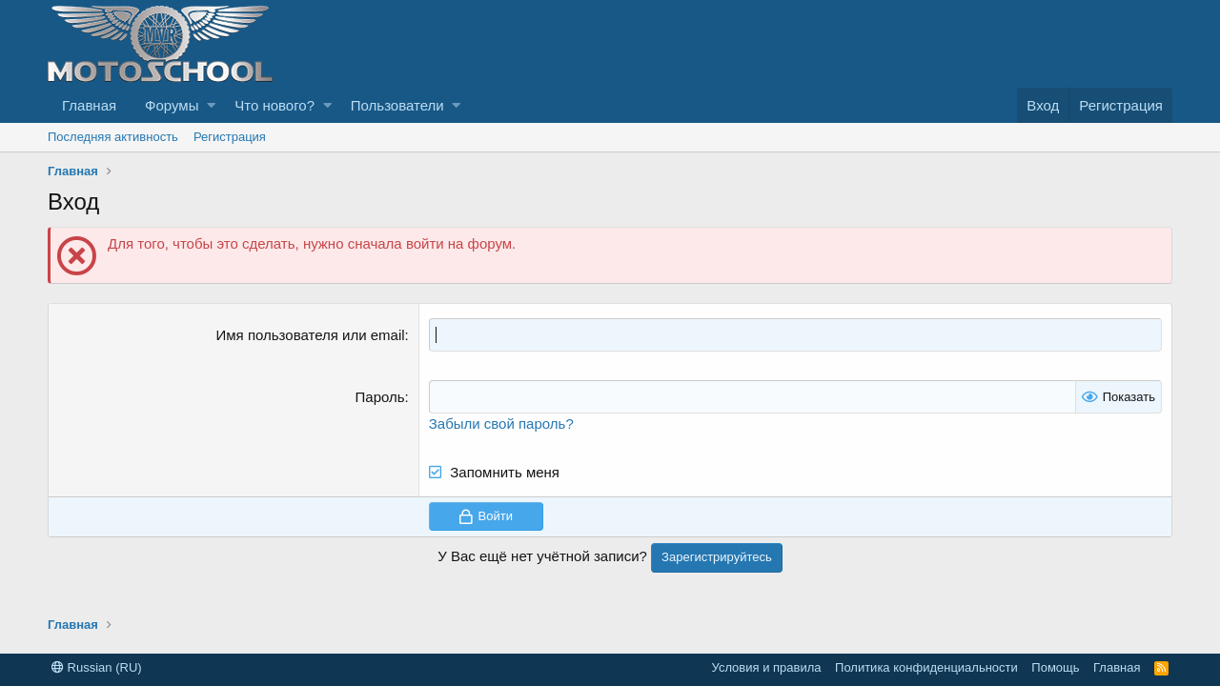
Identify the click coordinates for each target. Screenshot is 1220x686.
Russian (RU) (96, 667)
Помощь (1055, 667)
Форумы (171, 105)
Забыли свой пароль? (501, 423)
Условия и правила (767, 667)
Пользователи (397, 105)
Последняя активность (113, 137)
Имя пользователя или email (310, 335)
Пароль (380, 397)
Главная (89, 105)
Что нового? (274, 105)
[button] (211, 105)
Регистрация (229, 137)
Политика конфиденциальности (926, 667)
